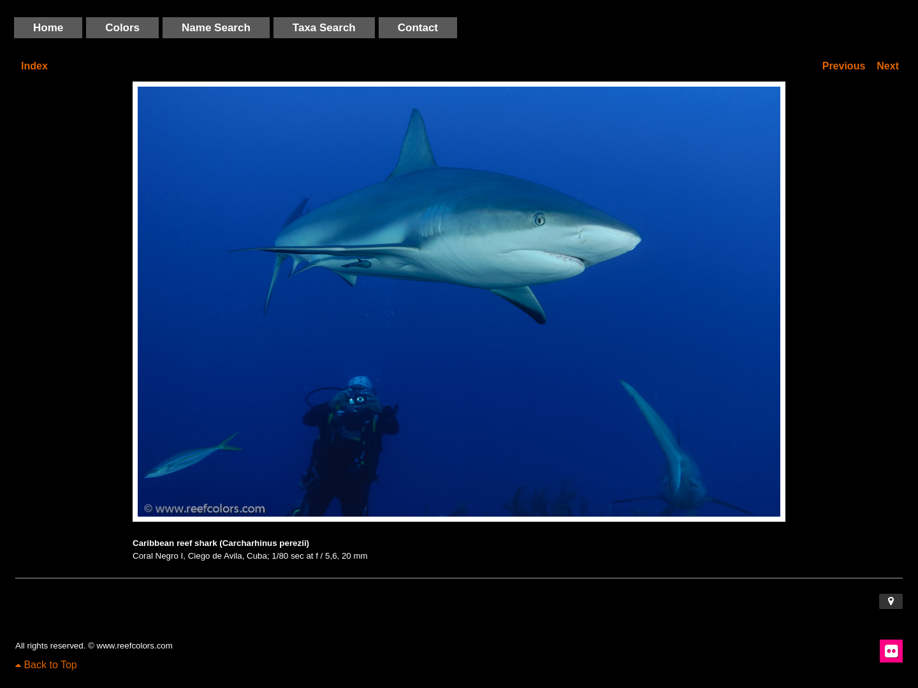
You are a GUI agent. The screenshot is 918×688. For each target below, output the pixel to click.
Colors (122, 28)
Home (48, 28)
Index (34, 66)
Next (888, 66)
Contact (418, 28)
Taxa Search (324, 28)
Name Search (216, 28)
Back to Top (46, 664)
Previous (844, 66)
